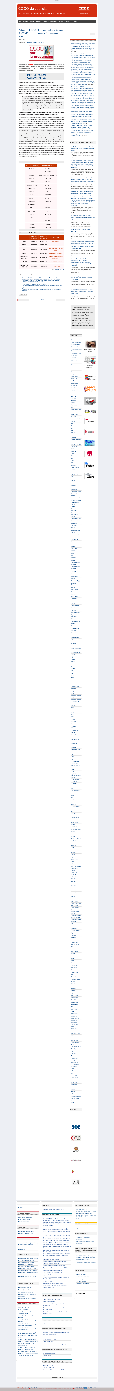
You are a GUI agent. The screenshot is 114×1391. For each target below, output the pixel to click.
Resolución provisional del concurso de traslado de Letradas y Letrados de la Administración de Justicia (83, 148)
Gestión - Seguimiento (81, 1279)
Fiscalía (73, 625)
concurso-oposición (76, 500)
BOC (72, 428)
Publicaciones (21, 1249)
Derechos (73, 546)
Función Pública (75, 635)
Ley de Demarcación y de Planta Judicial (53, 1272)
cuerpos (73, 532)
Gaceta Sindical (75, 637)
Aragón (73, 402)
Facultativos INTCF (76, 621)
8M (72, 364)
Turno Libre (74, 1075)
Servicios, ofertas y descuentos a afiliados (53, 1209)
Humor (72, 664)
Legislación (74, 759)
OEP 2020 (73, 878)
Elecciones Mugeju (75, 580)
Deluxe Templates (93, 1387)
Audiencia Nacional (76, 409)
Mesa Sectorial (74, 820)
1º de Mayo (74, 360)
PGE (72, 946)
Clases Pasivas (75, 467)
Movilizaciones (74, 843)
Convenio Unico (75, 521)
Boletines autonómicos (24, 1219)
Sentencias (73, 1028)
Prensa (72, 960)
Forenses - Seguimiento (82, 1281)
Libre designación (75, 790)
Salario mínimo (74, 1009)
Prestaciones (74, 963)
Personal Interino (75, 942)
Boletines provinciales (23, 1221)
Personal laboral (75, 944)
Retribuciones (74, 1004)
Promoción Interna (75, 976)
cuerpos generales (75, 537)
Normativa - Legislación (28, 21)
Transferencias (74, 1056)
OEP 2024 (73, 888)
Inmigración (74, 691)
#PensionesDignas (75, 346)
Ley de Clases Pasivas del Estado (51, 1299)
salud (72, 1011)
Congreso (73, 506)
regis (72, 993)
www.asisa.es (56, 241)
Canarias (73, 435)
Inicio (20, 21)
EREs (72, 591)
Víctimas (73, 1091)
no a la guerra (74, 859)
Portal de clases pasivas (49, 1301)
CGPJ (72, 462)
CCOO (72, 456)
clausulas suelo (75, 472)
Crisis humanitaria (75, 530)
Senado (73, 1026)
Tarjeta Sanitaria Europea (49, 1339)
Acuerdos (73, 387)
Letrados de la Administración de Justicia (75, 765)
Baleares (73, 423)
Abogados (73, 374)
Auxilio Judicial (74, 414)
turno (72, 1073)
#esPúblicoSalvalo (75, 340)
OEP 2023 (73, 885)
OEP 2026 (73, 892)
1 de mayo (73, 357)
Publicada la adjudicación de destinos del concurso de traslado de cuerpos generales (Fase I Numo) (81, 277)
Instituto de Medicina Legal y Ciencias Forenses (76, 701)
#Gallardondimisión (76, 342)
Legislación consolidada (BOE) (26, 1231)
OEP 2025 (73, 890)
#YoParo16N (74, 355)
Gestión (73, 646)
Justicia (73, 732)
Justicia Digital (74, 734)
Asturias (73, 407)
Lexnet (72, 769)
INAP (72, 677)
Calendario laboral (75, 432)
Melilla (72, 809)
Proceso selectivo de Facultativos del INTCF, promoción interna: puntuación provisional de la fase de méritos (82, 291)
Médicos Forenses (75, 806)
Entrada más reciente (23, 300)
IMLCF (72, 675)
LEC (72, 754)
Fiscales (73, 623)
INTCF (72, 707)
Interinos (73, 710)
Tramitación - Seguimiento (82, 1276)
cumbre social (74, 539)
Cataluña (73, 453)
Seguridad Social (75, 1018)
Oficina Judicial (74, 907)
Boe (72, 430)
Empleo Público (75, 589)
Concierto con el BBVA (48, 1367)
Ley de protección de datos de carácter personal (55, 1274)
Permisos (73, 937)
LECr (72, 756)
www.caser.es (56, 245)
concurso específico (76, 498)
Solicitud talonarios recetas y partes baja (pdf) (54, 1344)
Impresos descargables (49, 1353)
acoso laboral (74, 383)
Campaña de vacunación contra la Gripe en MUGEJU (35, 283)
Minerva (73, 824)
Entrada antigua (61, 300)
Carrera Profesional (76, 439)
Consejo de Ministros (76, 518)
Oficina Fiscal (74, 901)
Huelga (72, 661)
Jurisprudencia (74, 730)
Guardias (73, 654)
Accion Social (74, 376)
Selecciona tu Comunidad (65, 21)
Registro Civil (74, 995)
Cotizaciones (74, 525)
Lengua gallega (75, 761)
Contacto (75, 21)
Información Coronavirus (36, 76)
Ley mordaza (74, 783)
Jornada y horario (47, 1281)
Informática (73, 688)
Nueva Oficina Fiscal (76, 866)
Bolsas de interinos (80, 1265)
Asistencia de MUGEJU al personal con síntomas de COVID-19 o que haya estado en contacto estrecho (41, 33)
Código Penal (74, 474)
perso (72, 939)
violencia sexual (75, 1098)
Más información (91, 1388)
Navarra (73, 854)
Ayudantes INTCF (75, 419)
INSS (72, 693)
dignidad (73, 560)
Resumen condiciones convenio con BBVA (53, 1369)
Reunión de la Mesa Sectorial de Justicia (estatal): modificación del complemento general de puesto (83, 217)
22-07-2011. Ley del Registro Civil (26, 1347)
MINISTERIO (74, 827)
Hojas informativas (75, 657)
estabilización (74, 596)
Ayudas (73, 421)
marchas (73, 799)
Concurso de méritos (76, 491)
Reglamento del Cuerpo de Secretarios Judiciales (55, 1268)
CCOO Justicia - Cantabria (31, 1387)
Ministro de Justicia (76, 838)
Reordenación (74, 1002)
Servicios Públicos (75, 1033)
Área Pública (74, 405)
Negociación (74, 857)
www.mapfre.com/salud (56, 253)
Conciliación (74, 489)
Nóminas (73, 861)
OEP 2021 (73, 881)
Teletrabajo (73, 1049)
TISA (72, 1051)
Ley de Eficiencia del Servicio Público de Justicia (76, 775)
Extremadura (74, 619)
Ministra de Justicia (76, 833)
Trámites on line (47, 1355)
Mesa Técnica (74, 822)
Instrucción (73, 705)
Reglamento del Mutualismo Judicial (52, 1323)
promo (72, 974)
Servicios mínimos (75, 1031)
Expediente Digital (75, 612)
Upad (72, 1080)
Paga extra (73, 933)
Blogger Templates (79, 1387)
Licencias (73, 792)
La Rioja (73, 752)
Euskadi (73, 608)
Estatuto (73, 603)
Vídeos (72, 1094)
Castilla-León (74, 446)
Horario (73, 659)
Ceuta (72, 460)
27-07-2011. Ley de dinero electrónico (27, 1339)
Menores (73, 811)
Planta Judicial (74, 951)
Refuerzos (73, 988)
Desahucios (74, 548)
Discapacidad (74, 574)
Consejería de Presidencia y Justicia (74, 514)
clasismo (73, 469)
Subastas (73, 1038)
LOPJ (72, 795)
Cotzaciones (74, 527)
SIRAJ (72, 1035)
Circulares (73, 465)
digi (72, 555)
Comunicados (74, 483)
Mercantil (73, 813)
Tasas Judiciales (75, 1042)
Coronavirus (29, 42)
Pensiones (73, 935)
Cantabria (73, 437)
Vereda (72, 1089)
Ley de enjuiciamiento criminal (25, 1289)
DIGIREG (73, 558)
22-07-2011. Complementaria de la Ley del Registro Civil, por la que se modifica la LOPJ (28, 1343)
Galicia (72, 639)
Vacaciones (74, 1082)
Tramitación (74, 1053)
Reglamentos (74, 997)
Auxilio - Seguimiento (81, 1274)
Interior (72, 712)
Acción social (74, 378)
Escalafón (73, 594)
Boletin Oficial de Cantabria (25, 1217)
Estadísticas (74, 598)
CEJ (72, 458)
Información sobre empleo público (84, 1286)
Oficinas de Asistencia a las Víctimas (75, 911)
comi (72, 476)
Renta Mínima (74, 1000)
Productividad (74, 972)
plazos (72, 958)
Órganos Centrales (75, 930)
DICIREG (73, 551)
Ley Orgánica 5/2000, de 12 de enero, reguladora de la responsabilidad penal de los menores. (28, 1272)
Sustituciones (74, 1040)
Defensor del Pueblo (76, 544)
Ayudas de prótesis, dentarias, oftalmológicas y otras (56, 1332)
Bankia (72, 425)
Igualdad (73, 668)
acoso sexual (74, 385)
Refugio (73, 990)
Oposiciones (54, 21)
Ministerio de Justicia (76, 829)
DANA (72, 541)
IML (72, 673)
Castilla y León (74, 442)
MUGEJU (35, 42)
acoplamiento (74, 380)
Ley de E (73, 771)
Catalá (72, 449)
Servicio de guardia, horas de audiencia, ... (53, 1283)
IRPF (72, 714)
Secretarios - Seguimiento (82, 1283)
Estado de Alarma (75, 601)
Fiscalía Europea (75, 628)
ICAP (72, 666)
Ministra (73, 831)
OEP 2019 (73, 876)
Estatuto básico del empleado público (52, 1270)
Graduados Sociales (76, 652)
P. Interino (46, 21)
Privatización (74, 967)
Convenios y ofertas (48, 1365)
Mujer (72, 847)
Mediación (73, 804)
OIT (72, 923)
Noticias (73, 864)
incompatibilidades (75, 684)
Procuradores (74, 970)
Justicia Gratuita (75, 737)
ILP (72, 670)
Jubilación (73, 721)
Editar (87, 21)
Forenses (73, 630)
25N (72, 362)
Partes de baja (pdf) (48, 1341)
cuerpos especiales (76, 534)
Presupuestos (74, 965)
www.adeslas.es (56, 266)
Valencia (73, 1087)
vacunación (74, 1084)
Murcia (72, 850)
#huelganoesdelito (75, 344)
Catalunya (73, 451)
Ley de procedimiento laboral (25, 1292)
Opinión (73, 926)
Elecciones (73, 578)
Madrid (72, 797)
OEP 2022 (73, 883)
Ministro (73, 836)
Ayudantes (73, 416)
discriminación (74, 576)
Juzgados (73, 747)
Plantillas (73, 956)
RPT (72, 1007)
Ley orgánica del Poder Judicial (51, 1259)
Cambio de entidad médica (49, 1337)
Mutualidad (38, 21)
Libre (72, 788)
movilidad (73, 840)
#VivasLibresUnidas (76, 353)
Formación (73, 632)
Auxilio (72, 412)
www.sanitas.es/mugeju (56, 261)
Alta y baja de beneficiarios (49, 1334)
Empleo (73, 587)
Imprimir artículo (59, 269)
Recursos (73, 986)
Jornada (73, 719)
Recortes (73, 983)
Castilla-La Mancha (76, 444)
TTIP (72, 1070)
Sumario (20, 1207)
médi (72, 802)
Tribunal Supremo (75, 1064)
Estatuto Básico (75, 605)
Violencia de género (76, 1096)
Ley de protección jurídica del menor (27, 1298)
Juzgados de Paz (75, 749)
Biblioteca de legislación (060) (25, 1233)
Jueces (72, 723)
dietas (72, 553)
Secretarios (74, 1016)
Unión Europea (74, 1077)
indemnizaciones (75, 686)
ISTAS (72, 717)
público (72, 981)
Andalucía (73, 400)
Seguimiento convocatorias (82, 1228)
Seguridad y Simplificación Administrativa (74, 1022)
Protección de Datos (76, 979)
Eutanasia (73, 610)
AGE (72, 394)
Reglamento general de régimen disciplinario (54, 1265)
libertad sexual (74, 786)
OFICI (72, 899)
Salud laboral (74, 1013)
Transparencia (74, 1058)
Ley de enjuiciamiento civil (24, 1287)
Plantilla (73, 953)
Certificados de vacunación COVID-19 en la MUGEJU (35, 284)
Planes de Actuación (76, 949)
